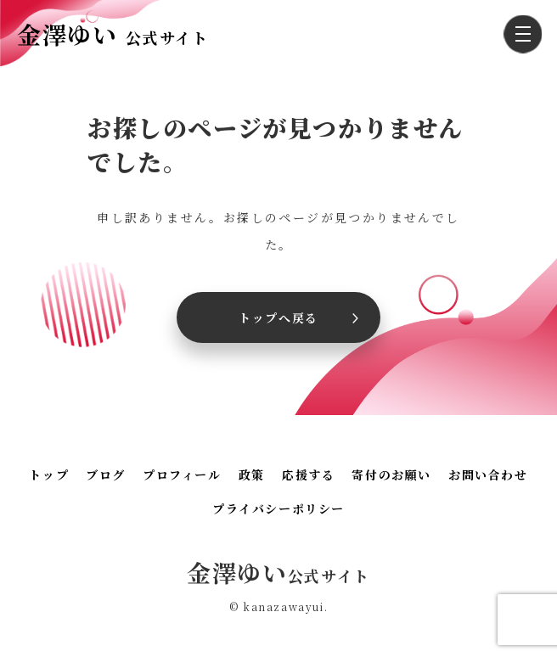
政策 (252, 474)
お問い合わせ (488, 474)
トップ (49, 474)
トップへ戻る (278, 317)
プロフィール (182, 474)
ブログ (106, 474)
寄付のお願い (391, 474)
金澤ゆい (112, 34)
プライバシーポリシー (278, 508)
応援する (308, 474)
